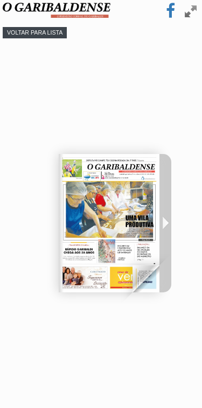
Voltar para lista (34, 32)
